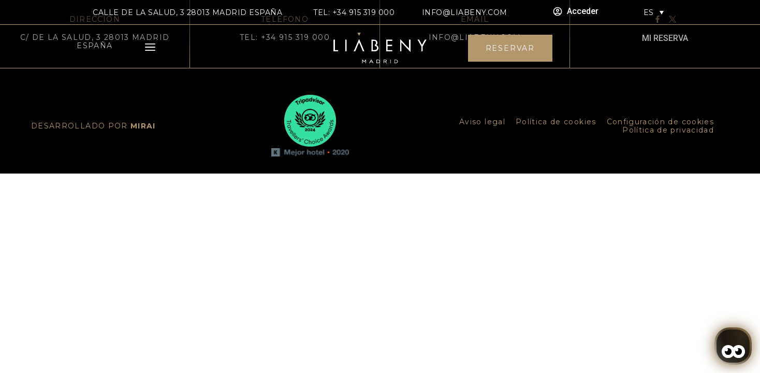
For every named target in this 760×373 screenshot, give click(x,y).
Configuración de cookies (660, 121)
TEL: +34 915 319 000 (353, 12)
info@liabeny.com (464, 12)
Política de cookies (556, 121)
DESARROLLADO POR (93, 126)
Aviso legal (482, 121)
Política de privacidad (668, 130)
